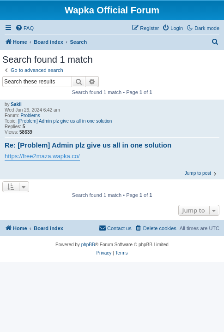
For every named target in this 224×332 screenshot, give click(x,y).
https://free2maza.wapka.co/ (42, 156)
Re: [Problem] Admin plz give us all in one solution (88, 145)
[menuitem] (24, 28)
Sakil (16, 104)
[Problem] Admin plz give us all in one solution (65, 121)
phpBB (88, 244)
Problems (30, 115)
